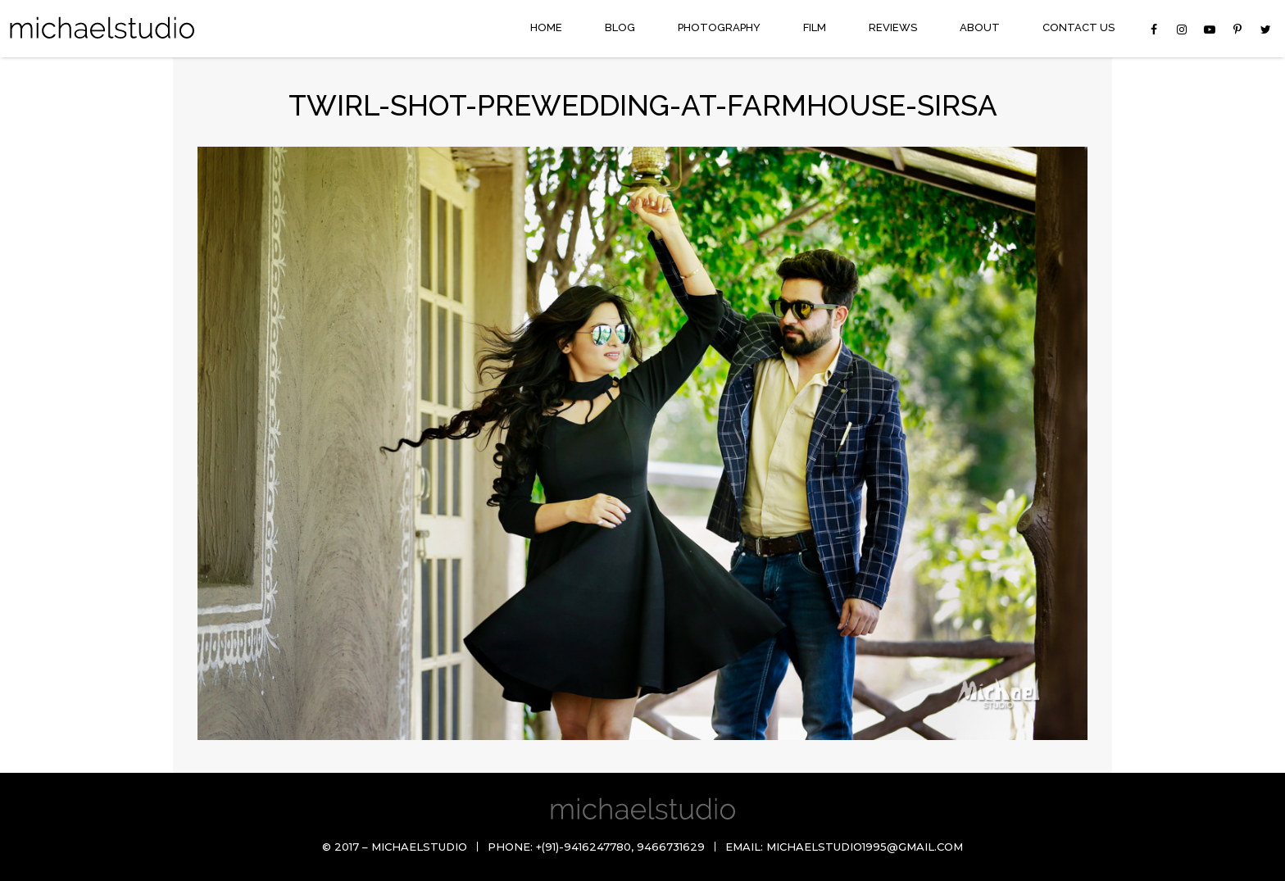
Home (546, 27)
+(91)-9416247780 (583, 846)
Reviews (893, 27)
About (980, 27)
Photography (719, 27)
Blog (620, 27)
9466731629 (671, 846)
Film (814, 27)
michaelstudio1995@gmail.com (864, 846)
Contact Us (1078, 27)
